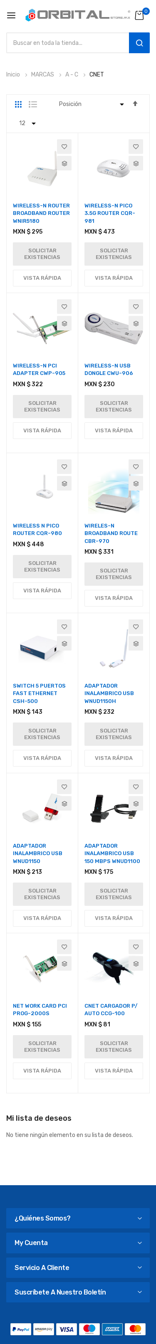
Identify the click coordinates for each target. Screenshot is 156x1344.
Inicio (13, 74)
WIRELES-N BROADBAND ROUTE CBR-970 (111, 533)
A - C (72, 74)
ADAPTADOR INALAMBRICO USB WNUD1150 (37, 853)
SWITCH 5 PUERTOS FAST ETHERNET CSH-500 (39, 693)
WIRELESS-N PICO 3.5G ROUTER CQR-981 (109, 213)
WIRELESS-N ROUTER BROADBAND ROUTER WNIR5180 (41, 213)
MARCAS (43, 74)
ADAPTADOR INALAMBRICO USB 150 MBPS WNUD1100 (112, 853)
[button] (64, 146)
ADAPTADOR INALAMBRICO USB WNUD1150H (109, 693)
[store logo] (78, 15)
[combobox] (65, 42)
